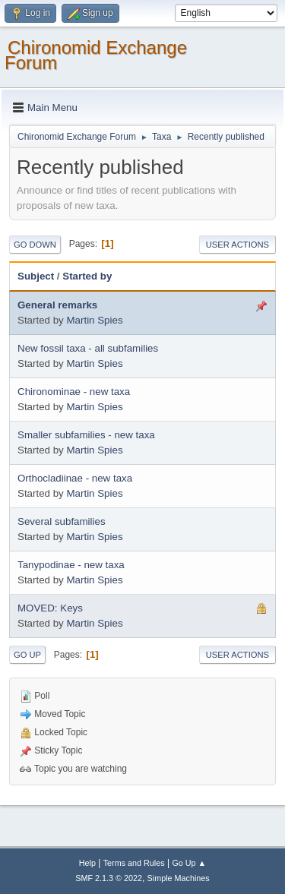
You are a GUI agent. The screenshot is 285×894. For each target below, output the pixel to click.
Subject (35, 276)
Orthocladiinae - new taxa (74, 478)
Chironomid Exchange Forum (96, 55)
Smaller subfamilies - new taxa (86, 435)
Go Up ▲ (189, 862)
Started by (87, 276)
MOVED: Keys (50, 608)
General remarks (57, 305)
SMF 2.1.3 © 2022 (108, 878)
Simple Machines (178, 878)
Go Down (35, 244)
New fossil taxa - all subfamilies (87, 348)
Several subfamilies (61, 521)
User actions (237, 244)
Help (87, 862)
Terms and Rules (134, 862)
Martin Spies (94, 320)
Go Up (27, 654)
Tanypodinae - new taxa (71, 564)
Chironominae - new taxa (73, 391)
